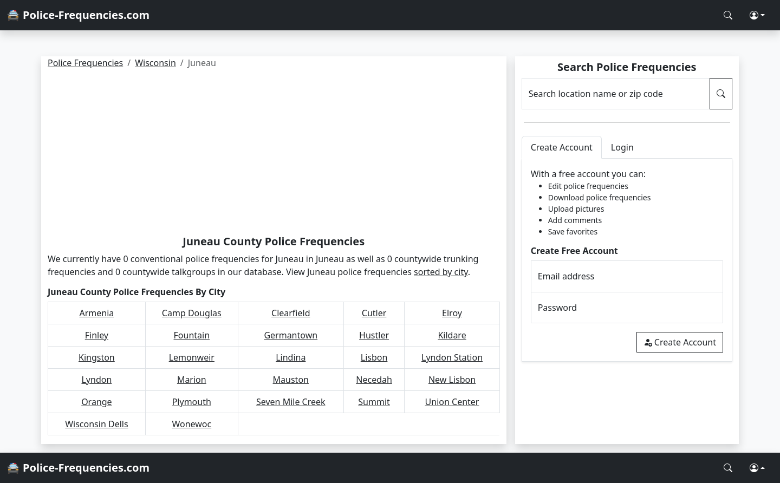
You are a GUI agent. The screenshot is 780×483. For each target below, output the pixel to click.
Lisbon (374, 357)
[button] (757, 15)
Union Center (452, 402)
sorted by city (441, 272)
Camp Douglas (192, 313)
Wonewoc (191, 424)
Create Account (680, 342)
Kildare (452, 335)
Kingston (97, 357)
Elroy (452, 313)
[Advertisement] (274, 154)
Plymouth (191, 402)
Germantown (290, 335)
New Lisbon (452, 380)
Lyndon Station (452, 357)
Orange (96, 402)
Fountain (192, 335)
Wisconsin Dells (96, 424)
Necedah (374, 380)
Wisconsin (155, 63)
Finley (96, 335)
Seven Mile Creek (291, 402)
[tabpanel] (627, 260)
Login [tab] (622, 147)
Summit (374, 402)
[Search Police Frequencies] (728, 15)
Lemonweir (191, 357)
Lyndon (96, 380)
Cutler (374, 313)
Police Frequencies (85, 63)
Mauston (291, 380)
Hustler (374, 335)
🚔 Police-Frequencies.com (78, 15)
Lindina (291, 357)
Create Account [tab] (562, 147)
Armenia (96, 313)
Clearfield (290, 313)
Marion (191, 380)
